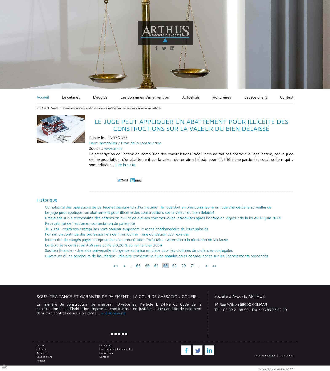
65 (138, 265)
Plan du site (286, 355)
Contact (286, 97)
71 (193, 265)
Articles (41, 360)
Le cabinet (71, 97)
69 (174, 265)
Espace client (255, 97)
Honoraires (222, 97)
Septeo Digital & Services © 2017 (275, 369)
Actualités (191, 97)
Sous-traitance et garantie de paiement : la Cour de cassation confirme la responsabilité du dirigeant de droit (165, 296)
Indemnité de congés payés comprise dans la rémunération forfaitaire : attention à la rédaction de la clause (136, 239)
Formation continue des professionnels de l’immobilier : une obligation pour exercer (117, 234)
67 (156, 265)
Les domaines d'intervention (145, 97)
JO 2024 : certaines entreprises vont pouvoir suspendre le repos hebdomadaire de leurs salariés (126, 229)
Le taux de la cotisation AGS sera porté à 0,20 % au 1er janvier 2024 (103, 245)
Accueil (43, 97)
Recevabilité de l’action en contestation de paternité (90, 223)
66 (147, 265)
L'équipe (100, 97)
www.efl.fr (113, 148)
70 (183, 265)
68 (165, 265)
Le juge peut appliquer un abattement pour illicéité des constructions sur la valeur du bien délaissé (112, 108)
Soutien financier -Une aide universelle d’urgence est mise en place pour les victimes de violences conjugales (139, 250)
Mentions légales (265, 355)
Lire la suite (125, 164)
